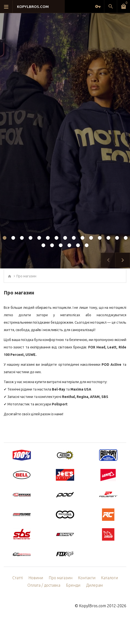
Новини (35, 578)
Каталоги (109, 578)
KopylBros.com (92, 606)
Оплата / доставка (43, 585)
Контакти (86, 578)
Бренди (73, 585)
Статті (17, 578)
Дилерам (94, 585)
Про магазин (26, 276)
